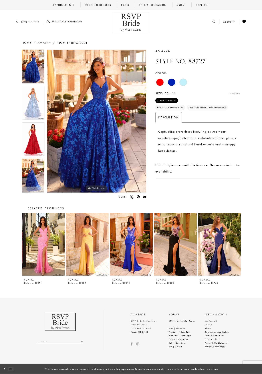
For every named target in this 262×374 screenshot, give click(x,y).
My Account (211, 321)
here (215, 369)
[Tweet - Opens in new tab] (131, 197)
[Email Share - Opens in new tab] (144, 196)
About (208, 328)
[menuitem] (64, 5)
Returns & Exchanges (215, 346)
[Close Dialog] (5, 369)
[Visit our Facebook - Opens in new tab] (132, 344)
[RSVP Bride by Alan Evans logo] (131, 22)
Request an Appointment (176, 112)
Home (27, 43)
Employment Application (217, 332)
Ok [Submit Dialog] (14, 369)
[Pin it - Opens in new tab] (138, 197)
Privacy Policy (212, 339)
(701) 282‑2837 (138, 324)
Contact (209, 324)
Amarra (44, 43)
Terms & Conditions (214, 335)
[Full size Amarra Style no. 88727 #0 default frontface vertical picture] (96, 121)
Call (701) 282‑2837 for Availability (184, 122)
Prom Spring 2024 (72, 43)
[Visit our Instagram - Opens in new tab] (137, 344)
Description (168, 133)
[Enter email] (60, 342)
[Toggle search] (214, 21)
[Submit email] (81, 342)
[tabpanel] (33, 68)
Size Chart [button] (232, 93)
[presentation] (43, 244)
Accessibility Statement (216, 343)
